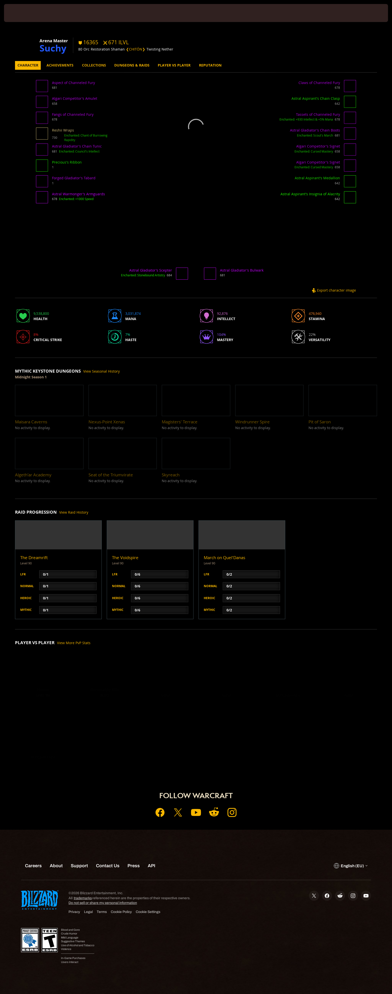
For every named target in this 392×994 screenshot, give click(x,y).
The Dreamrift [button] (34, 557)
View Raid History (73, 512)
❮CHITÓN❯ (135, 49)
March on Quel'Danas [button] (224, 557)
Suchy (53, 48)
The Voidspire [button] (125, 557)
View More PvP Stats (73, 642)
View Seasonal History (101, 371)
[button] (43, 88)
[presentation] (22, 13)
